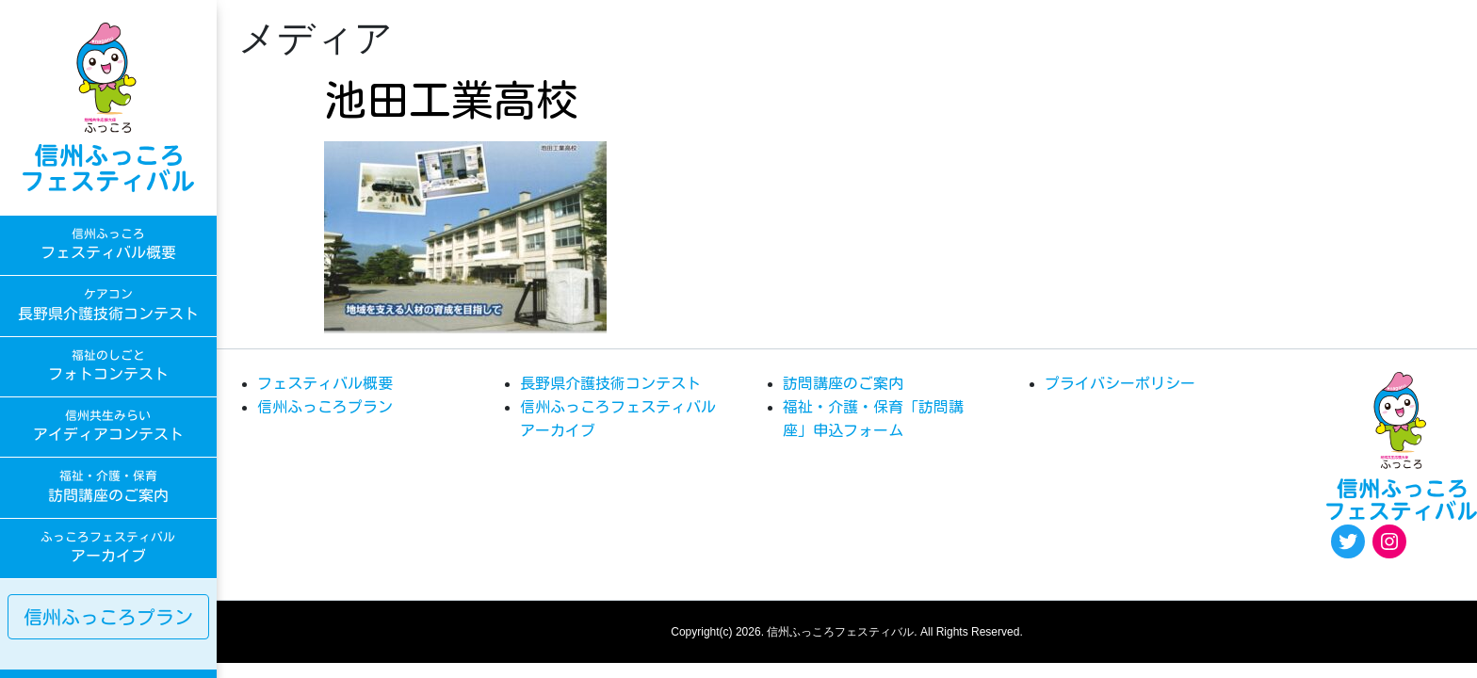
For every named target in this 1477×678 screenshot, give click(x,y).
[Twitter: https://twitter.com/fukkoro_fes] (1348, 541)
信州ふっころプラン (108, 616)
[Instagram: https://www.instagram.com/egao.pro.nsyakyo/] (1389, 541)
